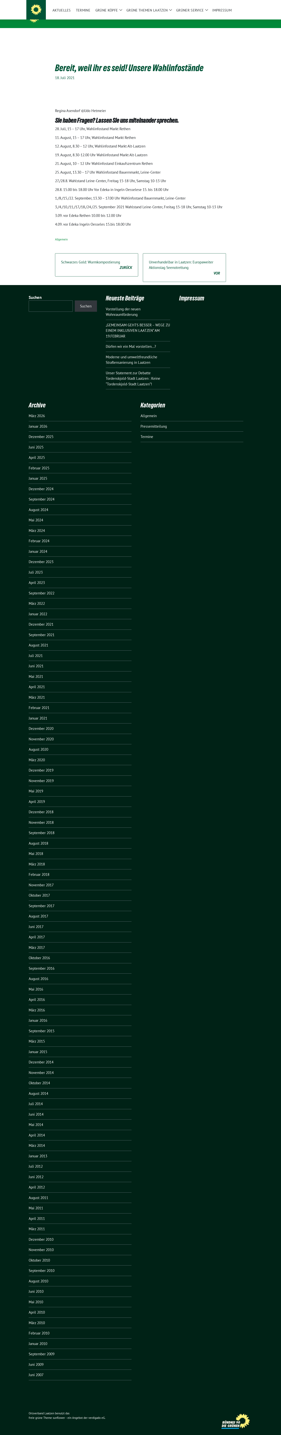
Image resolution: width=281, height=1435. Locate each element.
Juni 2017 (36, 920)
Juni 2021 (36, 660)
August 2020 (38, 743)
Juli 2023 (36, 566)
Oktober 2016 (39, 951)
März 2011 (37, 1222)
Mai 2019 (36, 785)
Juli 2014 (36, 1097)
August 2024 (38, 503)
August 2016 (38, 972)
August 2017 (38, 910)
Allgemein (61, 233)
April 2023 (37, 576)
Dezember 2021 (41, 618)
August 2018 (38, 837)
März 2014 (37, 1139)
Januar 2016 (38, 1014)
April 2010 (37, 1306)
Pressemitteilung (153, 420)
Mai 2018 (36, 847)
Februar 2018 (39, 868)
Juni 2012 (36, 1170)
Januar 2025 (38, 472)
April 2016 (37, 993)
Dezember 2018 (41, 806)
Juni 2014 (36, 1108)
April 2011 (37, 1212)
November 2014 (41, 1066)
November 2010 (41, 1243)
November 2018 (41, 816)
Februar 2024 (39, 534)
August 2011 (38, 1191)
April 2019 (37, 795)
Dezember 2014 (41, 1056)
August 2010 (38, 1275)
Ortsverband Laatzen (66, 17)
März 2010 (37, 1316)
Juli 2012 (36, 1160)
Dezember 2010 (41, 1233)
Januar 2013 (38, 1150)
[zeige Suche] (245, 3)
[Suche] (240, 3)
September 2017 (41, 899)
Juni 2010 (36, 1285)
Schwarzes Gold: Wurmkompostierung (96, 259)
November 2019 (41, 774)
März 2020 (37, 753)
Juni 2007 (36, 1368)
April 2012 (37, 1181)
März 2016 (37, 1004)
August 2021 (38, 639)
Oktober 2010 (39, 1254)
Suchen (35, 291)
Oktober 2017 (39, 889)
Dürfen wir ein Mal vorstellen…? (131, 340)
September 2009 (41, 1348)
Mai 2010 (36, 1296)
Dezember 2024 (41, 482)
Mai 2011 (36, 1202)
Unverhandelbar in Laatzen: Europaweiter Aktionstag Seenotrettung (184, 262)
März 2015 (37, 1035)
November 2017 (41, 879)
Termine (146, 430)
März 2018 (37, 858)
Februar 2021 (39, 701)
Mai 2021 (36, 670)
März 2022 (37, 597)
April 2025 (37, 451)
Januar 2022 (38, 608)
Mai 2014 (36, 1118)
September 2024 (41, 493)
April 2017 (37, 931)
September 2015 (41, 1025)
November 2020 (41, 733)
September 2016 (41, 962)
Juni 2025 (36, 441)
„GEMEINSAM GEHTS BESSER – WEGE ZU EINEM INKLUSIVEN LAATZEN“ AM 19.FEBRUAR (138, 324)
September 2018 (41, 826)
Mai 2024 (36, 514)
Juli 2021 (36, 649)
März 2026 (37, 409)
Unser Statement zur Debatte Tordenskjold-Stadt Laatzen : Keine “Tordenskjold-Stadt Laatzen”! (133, 372)
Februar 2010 (39, 1327)
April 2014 (37, 1129)
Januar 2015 (38, 1045)
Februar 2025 (39, 462)
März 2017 (37, 941)
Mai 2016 (36, 983)
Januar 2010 (38, 1337)
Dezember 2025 (41, 430)
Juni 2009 (36, 1358)
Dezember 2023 (41, 555)
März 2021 (37, 691)
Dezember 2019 (41, 764)
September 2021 (41, 628)
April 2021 (37, 680)
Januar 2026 (38, 420)
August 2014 (38, 1087)
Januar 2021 (38, 712)
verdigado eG (96, 1412)
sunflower (59, 1412)
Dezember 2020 (41, 722)
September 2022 (41, 587)
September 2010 (41, 1264)
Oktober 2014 (39, 1077)
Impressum (191, 292)
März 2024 (37, 524)
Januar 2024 (38, 545)
